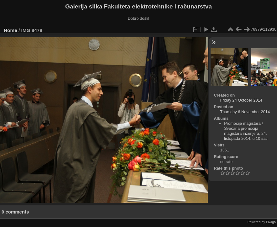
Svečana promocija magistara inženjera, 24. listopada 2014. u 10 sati (246, 133)
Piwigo (271, 222)
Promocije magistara (242, 123)
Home (10, 30)
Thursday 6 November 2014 (245, 111)
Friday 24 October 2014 (241, 100)
